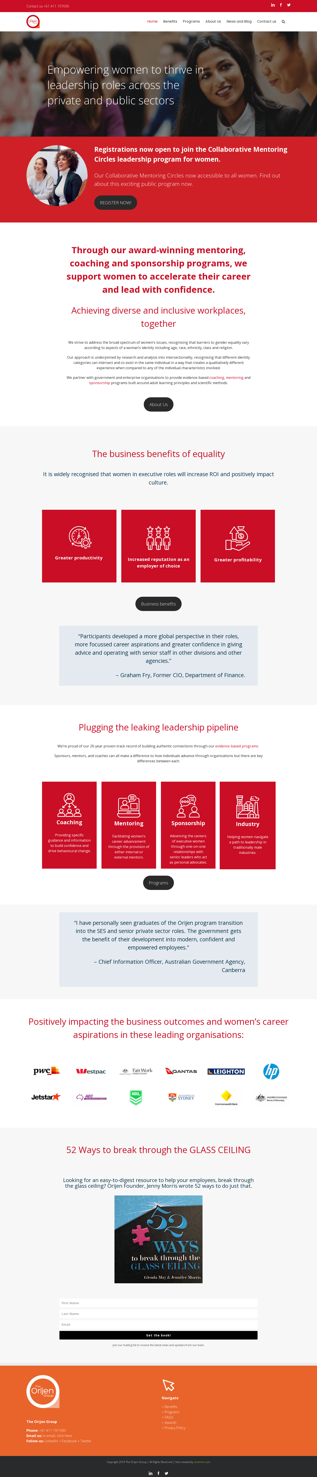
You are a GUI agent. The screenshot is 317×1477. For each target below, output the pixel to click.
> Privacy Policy (173, 1427)
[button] (283, 21)
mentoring (234, 377)
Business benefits (158, 604)
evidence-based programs (236, 746)
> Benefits (169, 1406)
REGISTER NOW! (115, 203)
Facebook (69, 1441)
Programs (158, 883)
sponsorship (99, 382)
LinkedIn (51, 1441)
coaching (216, 377)
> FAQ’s (167, 1417)
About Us (158, 404)
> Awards (169, 1422)
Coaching (69, 822)
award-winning (161, 250)
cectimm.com (202, 1462)
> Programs (170, 1412)
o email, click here (58, 1435)
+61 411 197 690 (52, 1430)
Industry (247, 810)
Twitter (86, 1441)
